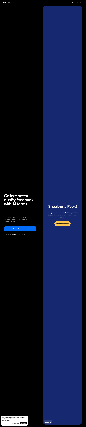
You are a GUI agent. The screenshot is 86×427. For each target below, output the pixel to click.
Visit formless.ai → (77, 3)
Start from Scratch (20, 234)
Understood (23, 423)
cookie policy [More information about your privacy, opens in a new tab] (7, 420)
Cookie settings (15, 423)
